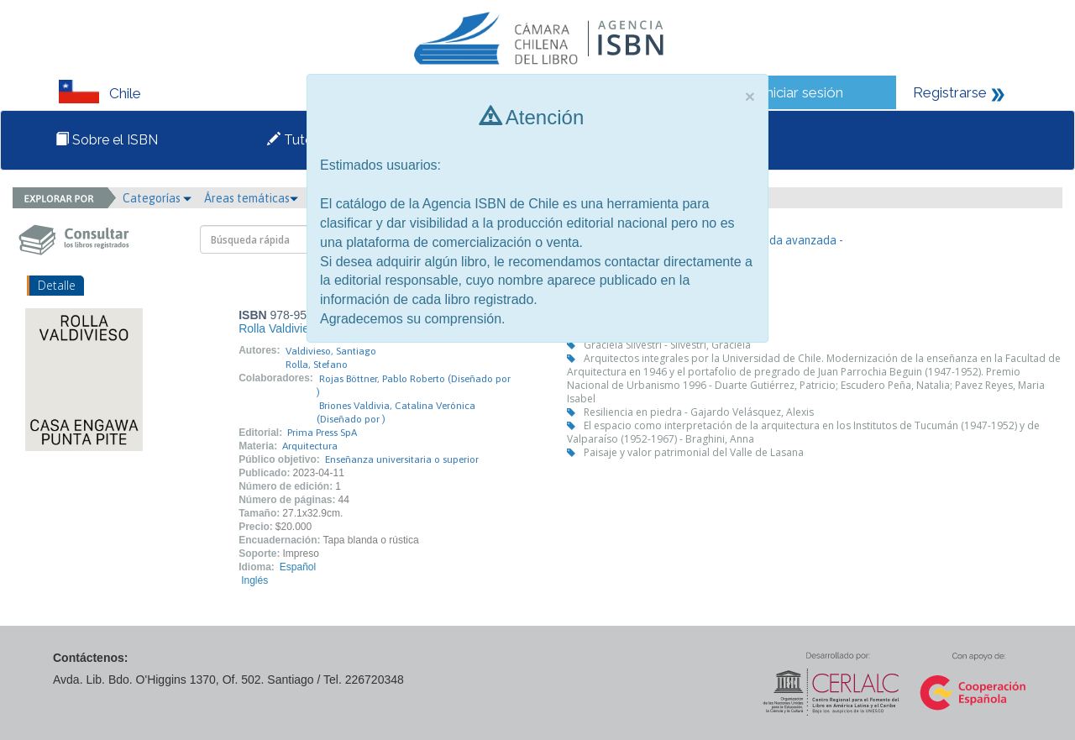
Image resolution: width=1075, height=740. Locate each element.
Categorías (157, 198)
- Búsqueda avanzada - (784, 240)
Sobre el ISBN (106, 140)
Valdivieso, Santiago (331, 351)
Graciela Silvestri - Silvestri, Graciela (667, 345)
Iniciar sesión (802, 92)
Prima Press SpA (322, 432)
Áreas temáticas (251, 198)
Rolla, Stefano (317, 364)
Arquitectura (310, 446)
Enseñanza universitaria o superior (402, 459)
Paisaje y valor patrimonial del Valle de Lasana (694, 452)
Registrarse (950, 92)
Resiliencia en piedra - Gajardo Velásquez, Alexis (699, 412)
